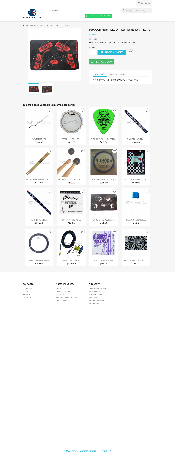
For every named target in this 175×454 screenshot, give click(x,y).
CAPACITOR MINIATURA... (136, 220)
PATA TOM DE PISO (39, 139)
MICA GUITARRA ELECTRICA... (136, 179)
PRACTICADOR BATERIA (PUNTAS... (71, 179)
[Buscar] (136, 10)
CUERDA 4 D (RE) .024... (71, 220)
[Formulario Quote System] (87, 377)
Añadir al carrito (112, 52)
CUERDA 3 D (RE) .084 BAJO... (103, 260)
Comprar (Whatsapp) (101, 62)
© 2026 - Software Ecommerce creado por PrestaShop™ (87, 451)
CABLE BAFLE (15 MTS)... (71, 260)
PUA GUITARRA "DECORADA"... (103, 220)
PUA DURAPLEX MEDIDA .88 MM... (104, 139)
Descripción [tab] (99, 74)
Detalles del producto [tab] (118, 74)
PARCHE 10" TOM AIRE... (71, 139)
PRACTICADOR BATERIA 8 (39, 260)
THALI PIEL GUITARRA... (136, 139)
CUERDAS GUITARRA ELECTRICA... (103, 179)
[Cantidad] (92, 52)
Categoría (53, 10)
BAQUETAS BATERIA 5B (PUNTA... (39, 179)
